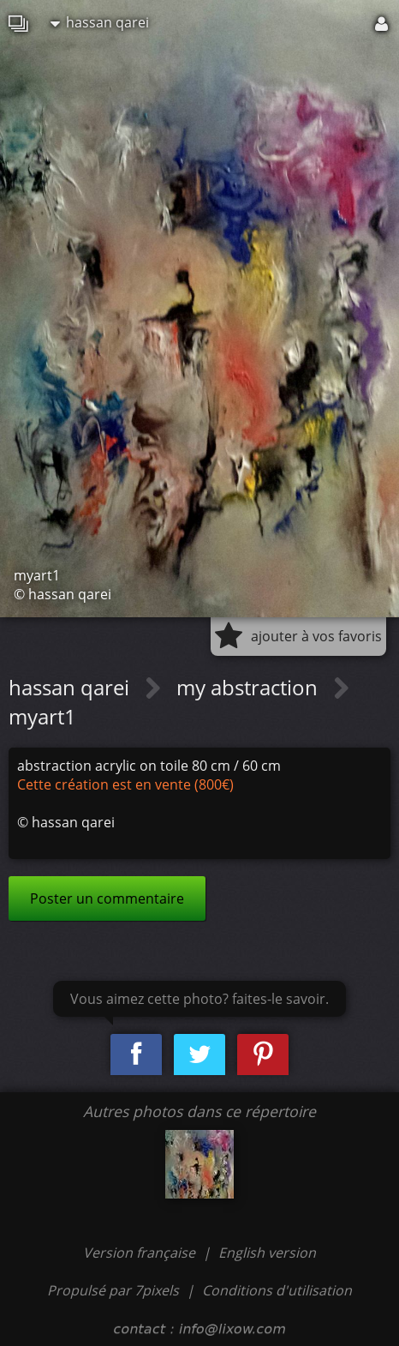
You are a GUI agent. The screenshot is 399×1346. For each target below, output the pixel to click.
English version (267, 1252)
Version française (141, 1252)
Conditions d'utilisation (277, 1290)
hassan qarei (100, 22)
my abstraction (249, 687)
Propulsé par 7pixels (113, 1290)
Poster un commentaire (107, 898)
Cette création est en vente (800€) (125, 784)
